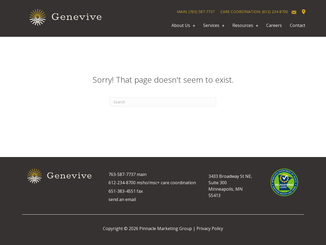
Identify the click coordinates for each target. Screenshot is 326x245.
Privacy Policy (210, 228)
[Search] (163, 101)
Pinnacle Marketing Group (165, 228)
